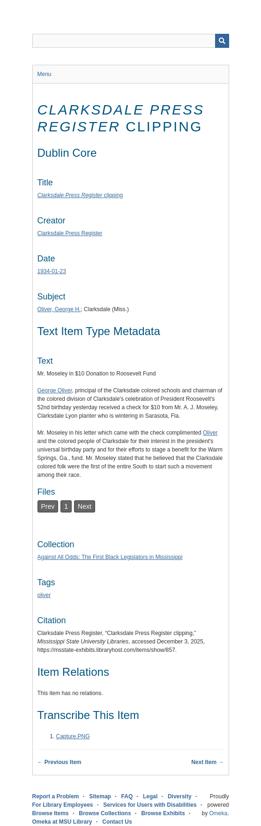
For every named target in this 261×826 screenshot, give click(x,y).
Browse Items (50, 813)
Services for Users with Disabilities (149, 805)
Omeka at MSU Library (62, 821)
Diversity (180, 796)
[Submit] (222, 41)
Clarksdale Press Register (70, 233)
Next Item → (207, 762)
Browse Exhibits (163, 813)
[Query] (130, 41)
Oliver (210, 432)
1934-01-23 (51, 271)
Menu (44, 74)
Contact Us (117, 821)
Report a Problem (55, 796)
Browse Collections (105, 813)
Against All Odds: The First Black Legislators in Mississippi (110, 557)
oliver (44, 595)
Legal (150, 796)
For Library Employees (62, 805)
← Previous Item (59, 762)
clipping (80, 195)
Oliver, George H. (59, 309)
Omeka (218, 813)
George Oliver (54, 390)
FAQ (127, 796)
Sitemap (100, 796)
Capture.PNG (73, 736)
